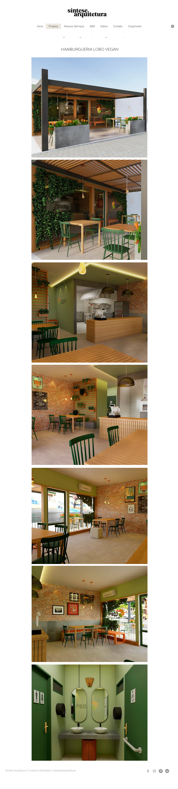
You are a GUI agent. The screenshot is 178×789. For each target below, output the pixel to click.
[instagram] (172, 26)
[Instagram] (154, 771)
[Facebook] (148, 771)
